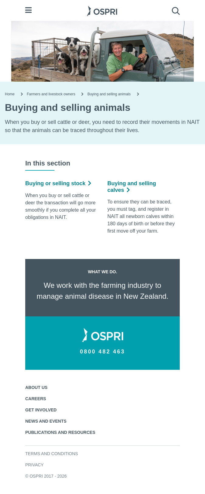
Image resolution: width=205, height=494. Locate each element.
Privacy (34, 464)
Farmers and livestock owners (51, 94)
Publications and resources (60, 432)
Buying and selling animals (108, 94)
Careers (35, 398)
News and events (46, 421)
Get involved (41, 409)
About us (36, 387)
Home (10, 94)
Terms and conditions (51, 453)
